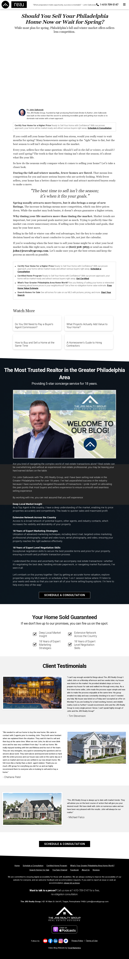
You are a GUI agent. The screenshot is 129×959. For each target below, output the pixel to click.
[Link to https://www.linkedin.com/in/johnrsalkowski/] (55, 941)
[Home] (13, 4)
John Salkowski (36, 110)
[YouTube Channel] (59, 869)
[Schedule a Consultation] (33, 865)
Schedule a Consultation (99, 128)
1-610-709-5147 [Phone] (107, 4)
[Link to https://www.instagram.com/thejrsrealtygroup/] (60, 941)
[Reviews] (96, 869)
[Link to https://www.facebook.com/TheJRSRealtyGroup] (50, 941)
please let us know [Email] (72, 883)
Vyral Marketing (74, 948)
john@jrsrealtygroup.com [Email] (98, 901)
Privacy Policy (77, 941)
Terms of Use (92, 941)
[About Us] (86, 869)
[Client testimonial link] (32, 692)
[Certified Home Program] (56, 865)
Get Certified (82, 278)
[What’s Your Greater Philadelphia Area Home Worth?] (92, 865)
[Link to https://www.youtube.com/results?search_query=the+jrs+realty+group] (45, 941)
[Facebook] (74, 869)
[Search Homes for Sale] (39, 869)
